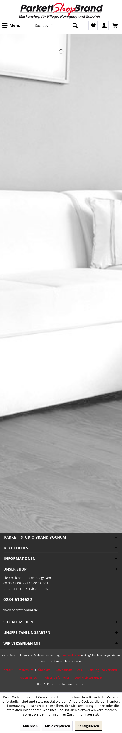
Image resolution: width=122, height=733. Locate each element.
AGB (80, 670)
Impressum (25, 670)
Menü (11, 25)
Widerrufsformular (56, 677)
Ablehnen (30, 726)
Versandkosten (71, 655)
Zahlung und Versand (102, 670)
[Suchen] (75, 25)
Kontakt (7, 670)
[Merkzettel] (93, 25)
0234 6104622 (17, 600)
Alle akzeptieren (57, 726)
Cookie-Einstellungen (88, 677)
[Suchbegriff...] (56, 25)
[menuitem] (12, 25)
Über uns (44, 670)
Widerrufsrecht (29, 677)
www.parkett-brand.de (20, 610)
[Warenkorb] (115, 25)
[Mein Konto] (104, 25)
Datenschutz (63, 670)
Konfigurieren (88, 726)
